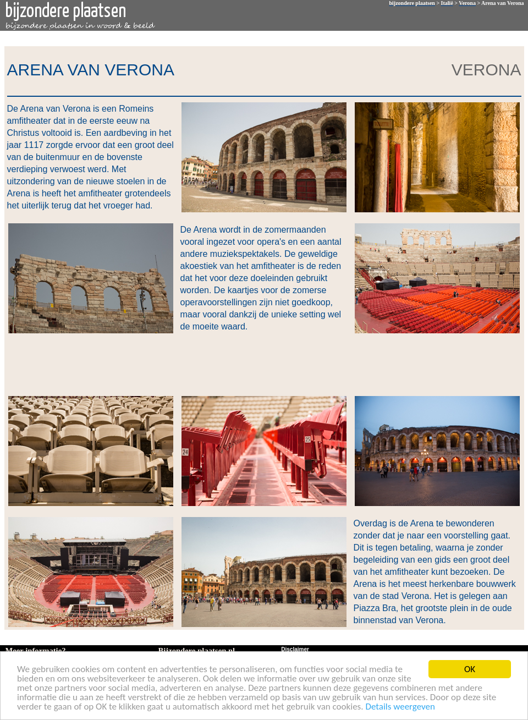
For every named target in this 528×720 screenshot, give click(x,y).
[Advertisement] (262, 363)
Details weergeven (400, 707)
